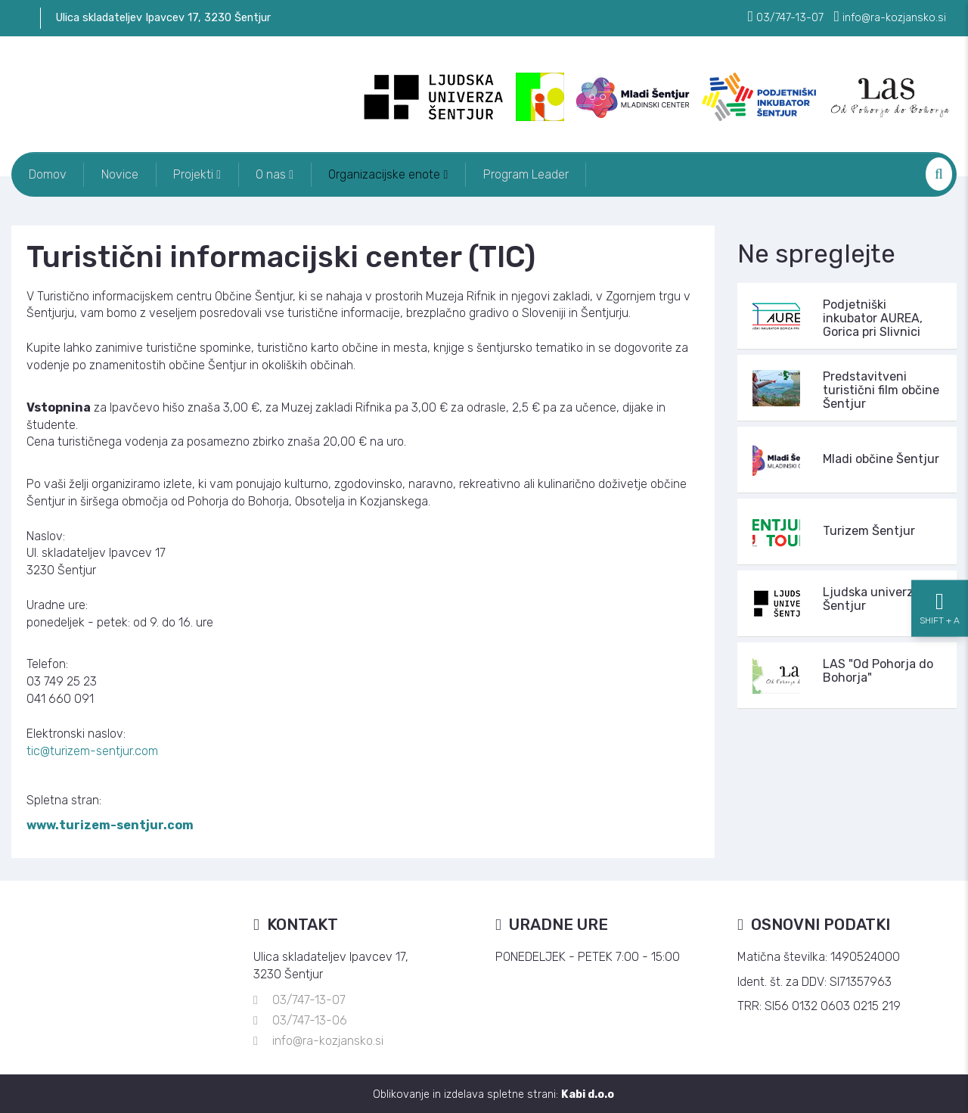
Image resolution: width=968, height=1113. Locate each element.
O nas (287, 173)
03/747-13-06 (309, 1019)
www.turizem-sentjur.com (110, 824)
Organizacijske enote (404, 173)
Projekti (206, 173)
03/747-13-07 (309, 999)
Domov (49, 173)
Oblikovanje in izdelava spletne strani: (493, 1093)
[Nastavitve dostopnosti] (939, 556)
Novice (125, 173)
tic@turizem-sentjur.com (92, 749)
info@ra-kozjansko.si (327, 1040)
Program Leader (545, 173)
